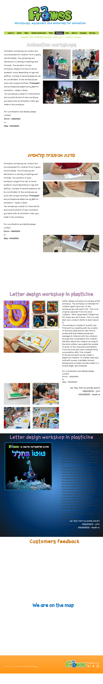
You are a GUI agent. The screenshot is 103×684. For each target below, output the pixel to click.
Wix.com (35, 666)
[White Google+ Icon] (89, 666)
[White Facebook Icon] (93, 666)
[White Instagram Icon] (97, 666)
